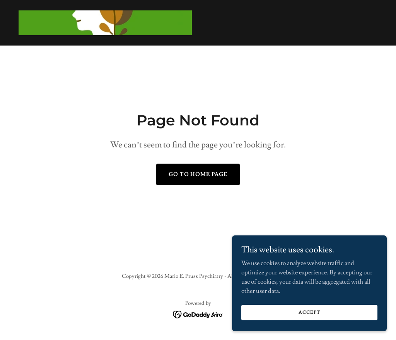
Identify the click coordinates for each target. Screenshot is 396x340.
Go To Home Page (198, 174)
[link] (105, 21)
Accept (309, 312)
